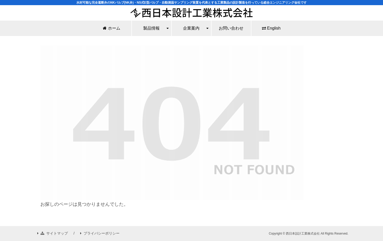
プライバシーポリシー (100, 233)
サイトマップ (52, 233)
